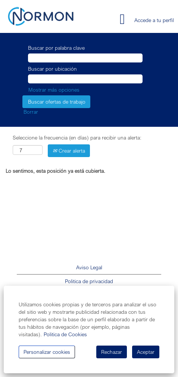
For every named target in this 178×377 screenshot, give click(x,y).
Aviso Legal (89, 267)
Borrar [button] (31, 111)
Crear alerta (69, 150)
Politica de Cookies (65, 334)
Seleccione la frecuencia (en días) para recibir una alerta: (77, 137)
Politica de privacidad (89, 281)
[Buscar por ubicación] (85, 78)
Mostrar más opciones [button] (53, 89)
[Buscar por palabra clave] (85, 57)
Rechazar (111, 352)
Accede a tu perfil (154, 20)
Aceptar (145, 352)
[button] (105, 19)
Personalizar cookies (47, 352)
